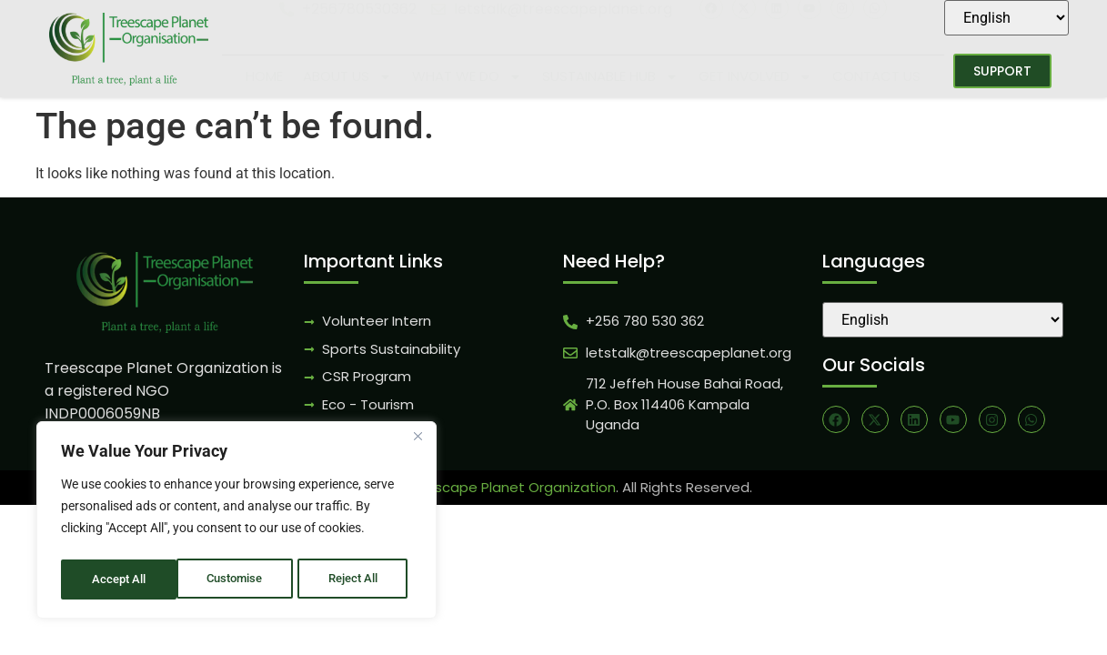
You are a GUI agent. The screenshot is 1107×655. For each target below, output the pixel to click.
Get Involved (755, 77)
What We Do (467, 77)
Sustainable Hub (610, 77)
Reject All (239, 579)
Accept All (356, 579)
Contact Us (876, 76)
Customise (119, 579)
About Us (347, 77)
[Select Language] (1006, 17)
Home (264, 76)
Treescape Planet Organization (510, 487)
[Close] (417, 443)
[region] (236, 523)
